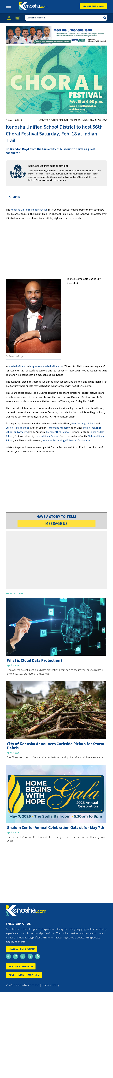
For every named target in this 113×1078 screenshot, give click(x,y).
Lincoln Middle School (47, 436)
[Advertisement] (56, 250)
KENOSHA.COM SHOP (21, 966)
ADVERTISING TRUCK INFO (24, 974)
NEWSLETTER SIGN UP (22, 948)
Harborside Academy (58, 427)
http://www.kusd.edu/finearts (45, 366)
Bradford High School (83, 423)
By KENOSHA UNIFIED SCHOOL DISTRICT (48, 166)
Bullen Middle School (17, 427)
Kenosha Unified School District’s (29, 209)
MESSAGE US (56, 523)
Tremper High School (58, 431)
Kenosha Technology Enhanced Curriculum (66, 440)
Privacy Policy (50, 985)
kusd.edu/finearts (18, 366)
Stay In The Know (93, 6)
